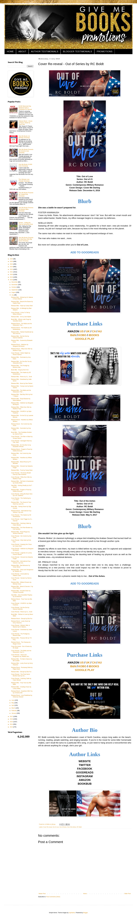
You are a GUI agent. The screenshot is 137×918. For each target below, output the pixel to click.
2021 (11, 272)
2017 (11, 716)
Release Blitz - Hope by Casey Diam (22, 305)
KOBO (82, 335)
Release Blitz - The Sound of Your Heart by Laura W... (21, 503)
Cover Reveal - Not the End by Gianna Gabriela (20, 608)
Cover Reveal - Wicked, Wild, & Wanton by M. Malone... (20, 626)
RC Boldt (79, 827)
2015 (11, 722)
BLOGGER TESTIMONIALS (77, 51)
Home (85, 893)
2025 (11, 261)
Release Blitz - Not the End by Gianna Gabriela (20, 337)
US (82, 331)
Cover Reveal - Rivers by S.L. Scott (21, 612)
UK (88, 331)
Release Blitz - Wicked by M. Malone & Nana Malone (22, 298)
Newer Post (42, 893)
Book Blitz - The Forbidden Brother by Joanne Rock (21, 433)
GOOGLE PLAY (84, 338)
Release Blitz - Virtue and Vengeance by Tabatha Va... (22, 570)
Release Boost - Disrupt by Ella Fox (21, 618)
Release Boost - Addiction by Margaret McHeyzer (19, 345)
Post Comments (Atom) (53, 897)
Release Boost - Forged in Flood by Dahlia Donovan (21, 450)
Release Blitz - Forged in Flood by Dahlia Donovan (21, 490)
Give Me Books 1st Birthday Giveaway (24, 136)
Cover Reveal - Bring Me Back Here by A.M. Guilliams (21, 494)
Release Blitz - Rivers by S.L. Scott (21, 376)
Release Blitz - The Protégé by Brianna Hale (20, 366)
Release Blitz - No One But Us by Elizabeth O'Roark (21, 445)
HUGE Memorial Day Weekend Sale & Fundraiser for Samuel (25, 107)
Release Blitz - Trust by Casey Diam (22, 470)
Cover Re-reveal (47, 827)
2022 (11, 269)
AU (100, 331)
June (13, 700)
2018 (11, 279)
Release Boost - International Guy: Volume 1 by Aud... (21, 511)
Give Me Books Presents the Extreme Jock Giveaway (26, 151)
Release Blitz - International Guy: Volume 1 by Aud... (21, 562)
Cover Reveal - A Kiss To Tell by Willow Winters (20, 313)
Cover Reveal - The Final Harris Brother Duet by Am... (20, 675)
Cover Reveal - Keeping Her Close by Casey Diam (21, 545)
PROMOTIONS (104, 51)
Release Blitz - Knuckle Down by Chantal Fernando (20, 591)
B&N (73, 335)
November (14, 284)
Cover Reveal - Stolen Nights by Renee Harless (20, 353)
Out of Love (56, 827)
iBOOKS (94, 335)
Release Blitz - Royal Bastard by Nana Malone (20, 399)
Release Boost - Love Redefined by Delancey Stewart (21, 696)
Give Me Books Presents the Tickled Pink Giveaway (26, 194)
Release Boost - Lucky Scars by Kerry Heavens (20, 621)
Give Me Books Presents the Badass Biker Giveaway (26, 209)
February (14, 710)
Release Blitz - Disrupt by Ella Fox (21, 671)
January (14, 713)
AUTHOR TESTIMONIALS (44, 51)
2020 (11, 274)
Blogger (85, 912)
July (12, 295)
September (14, 290)
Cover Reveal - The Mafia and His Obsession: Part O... (21, 651)
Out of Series (62, 827)
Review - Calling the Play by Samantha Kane (26, 223)
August (13, 292)
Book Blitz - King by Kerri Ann (20, 370)
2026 (11, 259)
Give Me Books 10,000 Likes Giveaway (25, 165)
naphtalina (72, 912)
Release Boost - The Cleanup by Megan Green (20, 643)
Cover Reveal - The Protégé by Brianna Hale (20, 634)
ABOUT (22, 51)
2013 (11, 727)
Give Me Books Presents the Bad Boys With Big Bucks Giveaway (26, 239)
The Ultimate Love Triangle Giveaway (24, 180)
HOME (10, 51)
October (14, 287)
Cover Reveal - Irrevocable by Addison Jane (20, 574)
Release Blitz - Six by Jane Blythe (21, 316)
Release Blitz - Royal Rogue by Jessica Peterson (20, 532)
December (14, 282)
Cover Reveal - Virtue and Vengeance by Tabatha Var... (20, 655)
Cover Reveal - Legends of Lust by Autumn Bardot (21, 553)
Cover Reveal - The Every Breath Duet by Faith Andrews (21, 473)
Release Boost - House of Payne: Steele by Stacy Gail (25, 122)
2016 (11, 719)
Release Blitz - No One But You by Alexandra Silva (21, 362)
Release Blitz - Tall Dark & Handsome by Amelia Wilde (22, 482)
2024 (11, 264)
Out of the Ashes (71, 827)
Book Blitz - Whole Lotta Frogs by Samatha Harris (21, 320)
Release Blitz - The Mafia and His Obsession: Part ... (21, 391)
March (13, 708)
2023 (11, 266)
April (12, 705)
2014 (11, 724)
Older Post (127, 893)
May (12, 703)
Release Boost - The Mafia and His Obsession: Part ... (21, 324)
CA (94, 331)
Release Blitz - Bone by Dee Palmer (21, 383)
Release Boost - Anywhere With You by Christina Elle (22, 691)
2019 (11, 277)
